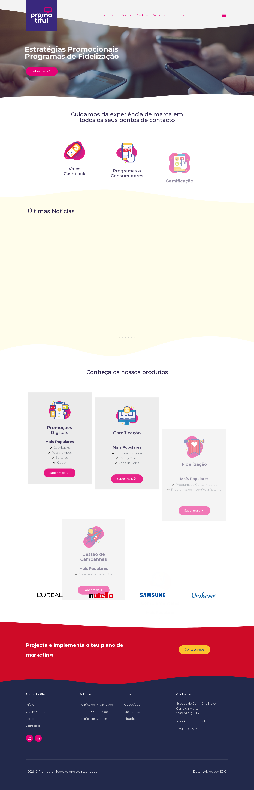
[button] (119, 337)
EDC (223, 771)
